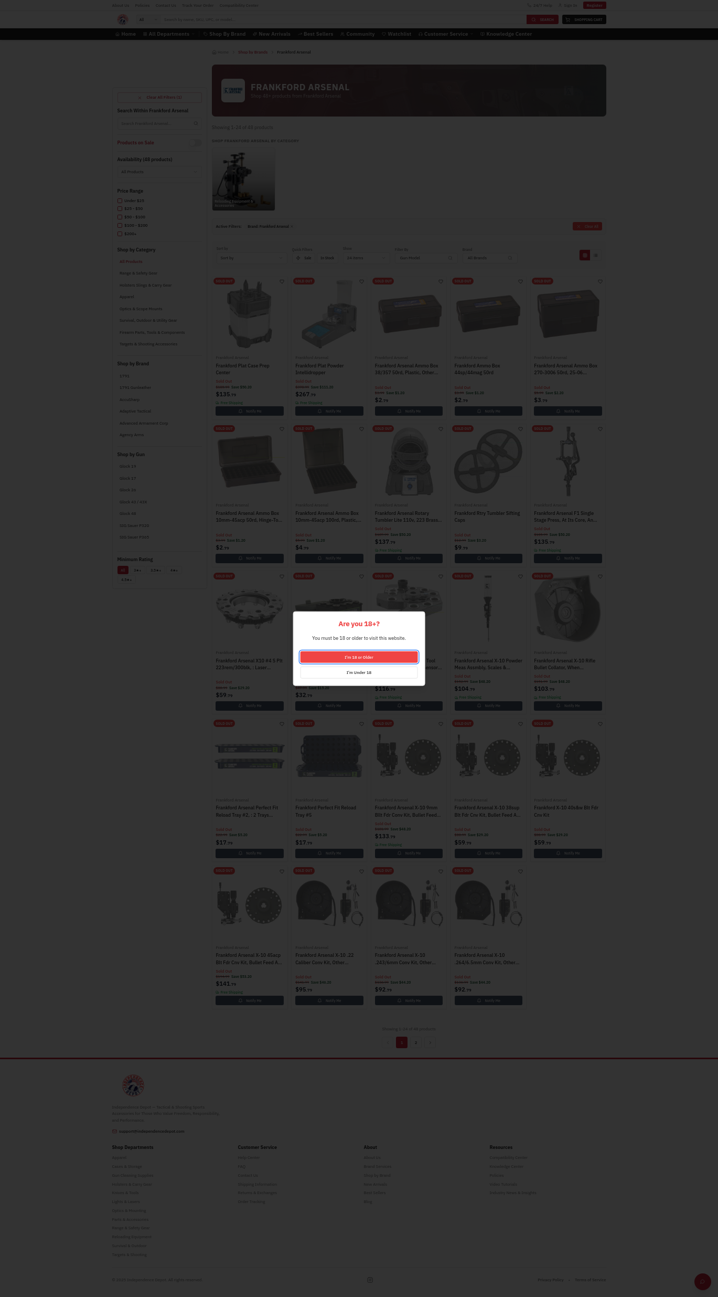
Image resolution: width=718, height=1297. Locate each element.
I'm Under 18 (359, 671)
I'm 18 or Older (359, 656)
